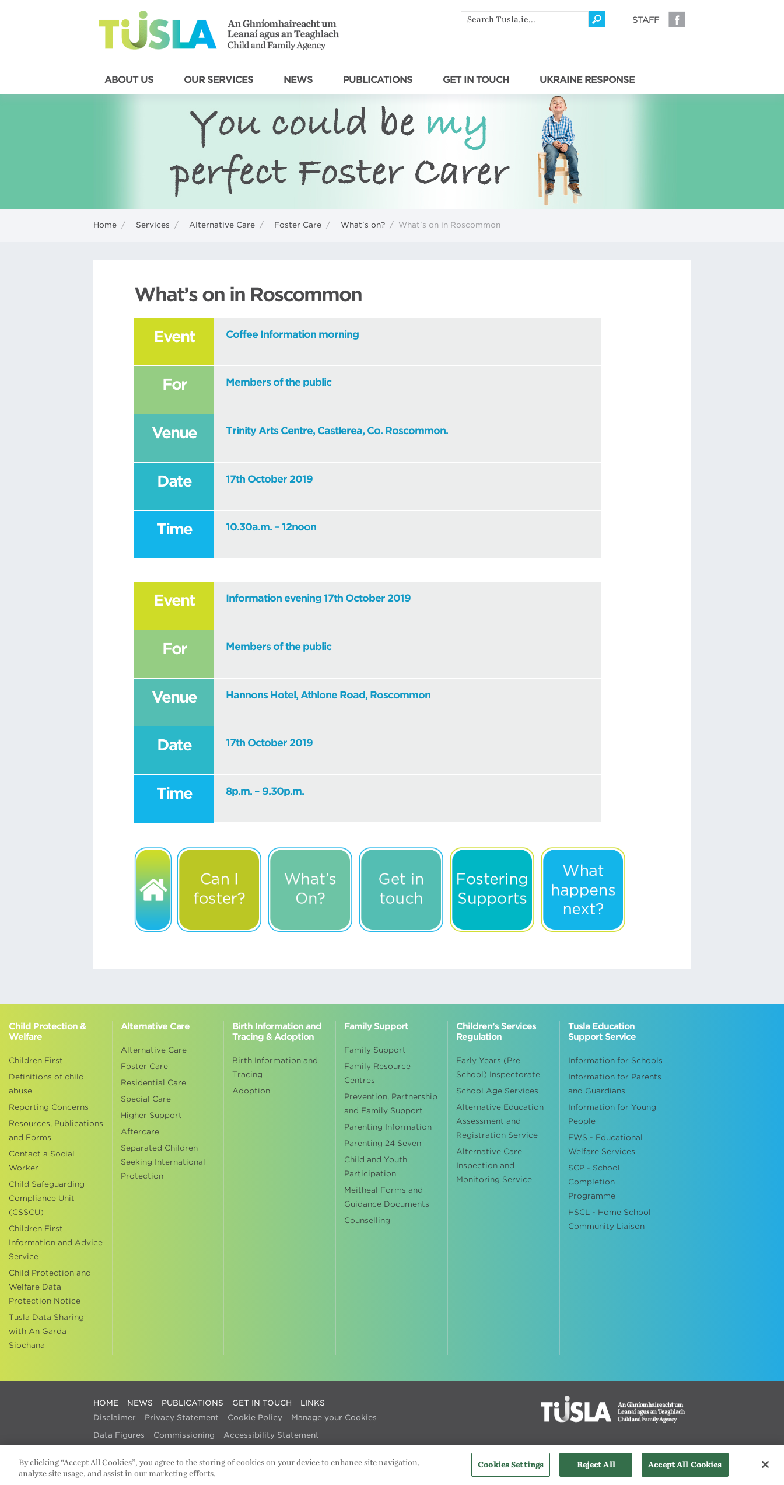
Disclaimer (114, 1417)
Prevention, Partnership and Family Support (391, 1103)
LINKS (312, 1403)
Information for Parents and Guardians (615, 1083)
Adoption (251, 1090)
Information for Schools (615, 1060)
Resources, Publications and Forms (56, 1130)
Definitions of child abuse (46, 1083)
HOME (105, 1403)
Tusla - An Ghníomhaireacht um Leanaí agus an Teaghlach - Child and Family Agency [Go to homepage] (219, 30)
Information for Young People (612, 1114)
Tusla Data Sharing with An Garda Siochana (46, 1331)
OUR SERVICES (218, 80)
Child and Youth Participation (375, 1166)
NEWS (298, 80)
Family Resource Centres (377, 1073)
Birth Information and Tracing (275, 1067)
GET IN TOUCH (476, 80)
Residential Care (153, 1082)
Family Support (375, 1050)
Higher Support (151, 1115)
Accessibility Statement (271, 1435)
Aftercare (140, 1131)
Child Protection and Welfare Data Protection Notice (50, 1287)
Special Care (146, 1099)
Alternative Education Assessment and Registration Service (500, 1121)
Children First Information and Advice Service (56, 1242)
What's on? (363, 225)
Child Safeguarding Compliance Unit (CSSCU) (47, 1198)
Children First (36, 1060)
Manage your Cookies (334, 1417)
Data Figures (119, 1435)
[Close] (765, 1469)
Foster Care (297, 225)
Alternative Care (222, 225)
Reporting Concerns (49, 1107)
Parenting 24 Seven (382, 1143)
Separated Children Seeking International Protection (163, 1162)
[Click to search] (597, 19)
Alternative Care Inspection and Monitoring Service (494, 1165)
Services (153, 225)
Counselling (367, 1220)
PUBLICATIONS (377, 80)
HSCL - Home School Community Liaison (609, 1219)
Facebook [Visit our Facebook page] (676, 19)
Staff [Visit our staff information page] (645, 20)
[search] (525, 19)
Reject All (596, 1469)
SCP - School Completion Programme (594, 1181)
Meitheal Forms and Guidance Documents (386, 1197)
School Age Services (497, 1090)
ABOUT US (128, 80)
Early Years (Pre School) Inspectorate (498, 1067)
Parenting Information (388, 1127)
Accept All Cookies (685, 1469)
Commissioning (184, 1435)
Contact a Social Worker (42, 1160)
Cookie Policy (255, 1417)
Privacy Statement (182, 1417)
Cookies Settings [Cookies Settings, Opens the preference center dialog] (511, 1469)
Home (105, 225)
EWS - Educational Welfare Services (605, 1144)
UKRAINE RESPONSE (587, 80)
